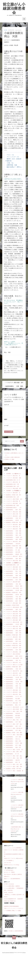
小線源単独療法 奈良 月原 (13, 573)
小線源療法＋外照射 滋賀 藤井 (13, 666)
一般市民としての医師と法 (11, 894)
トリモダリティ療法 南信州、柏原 (13, 607)
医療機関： (13, 473)
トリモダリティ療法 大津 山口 (13, 675)
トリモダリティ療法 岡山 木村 (13, 643)
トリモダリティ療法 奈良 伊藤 (13, 529)
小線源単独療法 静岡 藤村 (13, 639)
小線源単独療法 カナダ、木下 (13, 696)
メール (6, 425)
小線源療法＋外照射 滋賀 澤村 (13, 635)
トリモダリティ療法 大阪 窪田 (13, 758)
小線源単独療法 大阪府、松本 (13, 537)
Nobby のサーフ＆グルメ (10, 858)
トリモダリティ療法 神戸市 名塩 (13, 671)
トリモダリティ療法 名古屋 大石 (13, 622)
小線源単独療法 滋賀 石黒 (13, 632)
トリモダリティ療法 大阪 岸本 (13, 569)
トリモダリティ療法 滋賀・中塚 (13, 711)
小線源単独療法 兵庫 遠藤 (13, 548)
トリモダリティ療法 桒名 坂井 (13, 764)
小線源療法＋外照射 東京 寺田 (13, 592)
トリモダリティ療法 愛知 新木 (13, 751)
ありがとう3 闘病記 (9, 872)
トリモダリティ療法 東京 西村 (13, 637)
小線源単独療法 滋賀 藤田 (13, 558)
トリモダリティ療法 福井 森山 (13, 756)
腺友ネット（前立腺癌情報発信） (12, 878)
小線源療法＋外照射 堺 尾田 (12, 605)
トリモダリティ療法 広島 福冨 (13, 512)
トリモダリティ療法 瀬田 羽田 (13, 766)
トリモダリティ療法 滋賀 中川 (13, 703)
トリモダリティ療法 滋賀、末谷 (13, 690)
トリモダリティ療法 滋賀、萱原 (13, 603)
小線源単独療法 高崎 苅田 (13, 741)
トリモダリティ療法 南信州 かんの (14, 707)
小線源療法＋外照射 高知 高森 (13, 645)
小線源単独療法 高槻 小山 (13, 686)
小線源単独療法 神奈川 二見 (13, 507)
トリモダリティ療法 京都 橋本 (13, 560)
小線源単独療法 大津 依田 (13, 737)
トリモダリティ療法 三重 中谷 (13, 514)
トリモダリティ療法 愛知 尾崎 (13, 611)
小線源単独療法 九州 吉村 (12, 717)
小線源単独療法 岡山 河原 (13, 571)
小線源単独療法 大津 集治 (13, 688)
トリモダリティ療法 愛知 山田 (13, 577)
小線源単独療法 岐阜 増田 (13, 601)
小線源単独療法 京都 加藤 (13, 531)
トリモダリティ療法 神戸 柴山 (13, 724)
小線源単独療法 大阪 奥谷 (13, 584)
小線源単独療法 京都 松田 (12, 713)
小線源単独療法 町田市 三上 (13, 520)
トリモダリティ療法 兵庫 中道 (13, 613)
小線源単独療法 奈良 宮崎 (13, 579)
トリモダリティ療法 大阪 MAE (13, 626)
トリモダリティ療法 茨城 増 (12, 501)
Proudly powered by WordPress (8, 952)
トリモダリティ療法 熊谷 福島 (13, 478)
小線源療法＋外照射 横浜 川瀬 (13, 618)
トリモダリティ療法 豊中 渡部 (12, 582)
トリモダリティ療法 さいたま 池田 (13, 664)
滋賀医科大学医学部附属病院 (11, 906)
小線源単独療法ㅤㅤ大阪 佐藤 (12, 505)
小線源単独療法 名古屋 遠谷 (13, 590)
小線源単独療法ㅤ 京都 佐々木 (12, 480)
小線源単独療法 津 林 (12, 753)
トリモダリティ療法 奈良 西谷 (13, 694)
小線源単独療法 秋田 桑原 (12, 715)
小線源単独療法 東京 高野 (12, 552)
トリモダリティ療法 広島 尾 (12, 482)
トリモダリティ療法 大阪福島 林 (14, 770)
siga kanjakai (18, 30)
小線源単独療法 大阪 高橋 (13, 533)
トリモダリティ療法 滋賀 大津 (13, 503)
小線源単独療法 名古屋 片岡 (13, 681)
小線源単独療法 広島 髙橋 (13, 649)
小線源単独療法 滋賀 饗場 (13, 599)
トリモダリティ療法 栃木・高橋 (13, 692)
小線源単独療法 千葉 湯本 (13, 596)
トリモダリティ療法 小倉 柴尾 (13, 628)
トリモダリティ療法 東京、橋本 (13, 541)
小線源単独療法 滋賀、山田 (13, 609)
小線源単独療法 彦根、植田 (13, 630)
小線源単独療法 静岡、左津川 (13, 656)
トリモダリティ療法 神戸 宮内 (13, 647)
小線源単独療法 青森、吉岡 (13, 575)
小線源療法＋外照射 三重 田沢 (13, 495)
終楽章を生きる (8, 864)
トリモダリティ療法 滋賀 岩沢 (13, 567)
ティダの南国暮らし (9, 860)
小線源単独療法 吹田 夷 (12, 762)
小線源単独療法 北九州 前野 (13, 624)
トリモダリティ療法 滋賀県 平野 (13, 658)
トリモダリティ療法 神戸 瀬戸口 (13, 556)
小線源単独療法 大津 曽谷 (13, 722)
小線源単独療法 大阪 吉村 (12, 543)
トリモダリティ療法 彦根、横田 (13, 615)
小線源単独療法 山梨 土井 (13, 726)
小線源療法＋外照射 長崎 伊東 (13, 545)
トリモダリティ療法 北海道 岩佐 (13, 709)
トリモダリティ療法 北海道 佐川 (13, 588)
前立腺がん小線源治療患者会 (14, 8)
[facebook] (20, 858)
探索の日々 (7, 876)
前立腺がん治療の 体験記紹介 (12, 457)
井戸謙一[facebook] (9, 884)
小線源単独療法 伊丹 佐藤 (13, 745)
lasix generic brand (19, 816)
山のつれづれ (7, 862)
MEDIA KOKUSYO (8, 892)
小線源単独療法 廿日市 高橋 (13, 743)
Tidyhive (24, 952)
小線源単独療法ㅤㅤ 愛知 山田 (12, 565)
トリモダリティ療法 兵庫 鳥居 (12, 654)
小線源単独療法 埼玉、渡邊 (13, 700)
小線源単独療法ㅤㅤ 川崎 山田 (12, 486)
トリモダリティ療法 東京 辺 (12, 492)
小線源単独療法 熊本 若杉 (13, 509)
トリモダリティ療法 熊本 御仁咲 (13, 728)
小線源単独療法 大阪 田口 (12, 760)
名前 (5, 419)
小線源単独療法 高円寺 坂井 (13, 594)
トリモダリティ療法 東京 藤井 (13, 524)
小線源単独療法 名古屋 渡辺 (13, 677)
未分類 (5, 30)
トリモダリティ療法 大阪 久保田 (13, 734)
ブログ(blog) (16, 864)
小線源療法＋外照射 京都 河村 (13, 522)
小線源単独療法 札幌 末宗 (13, 747)
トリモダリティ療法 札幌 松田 (13, 488)
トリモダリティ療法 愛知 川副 (13, 652)
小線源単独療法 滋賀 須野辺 (13, 539)
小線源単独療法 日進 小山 (12, 739)
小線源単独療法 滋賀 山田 (13, 535)
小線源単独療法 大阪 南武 (13, 679)
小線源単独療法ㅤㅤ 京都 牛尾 (12, 484)
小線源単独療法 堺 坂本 (12, 550)
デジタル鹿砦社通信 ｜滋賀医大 (12, 886)
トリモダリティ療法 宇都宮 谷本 (13, 499)
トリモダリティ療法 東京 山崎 (13, 673)
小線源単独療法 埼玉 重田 (12, 698)
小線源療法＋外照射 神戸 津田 (13, 768)
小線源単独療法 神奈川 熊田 (13, 586)
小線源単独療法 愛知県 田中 (13, 554)
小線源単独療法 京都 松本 (13, 669)
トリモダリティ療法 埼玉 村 (12, 475)
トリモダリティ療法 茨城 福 (12, 526)
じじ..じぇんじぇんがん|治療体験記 (13, 847)
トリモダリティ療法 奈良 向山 (13, 662)
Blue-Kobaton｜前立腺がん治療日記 (13, 874)
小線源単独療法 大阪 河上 (13, 660)
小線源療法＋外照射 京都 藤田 (13, 732)
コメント (6, 404)
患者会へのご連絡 (9, 459)
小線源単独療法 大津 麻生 (13, 730)
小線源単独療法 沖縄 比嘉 (13, 641)
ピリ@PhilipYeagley (8, 870)
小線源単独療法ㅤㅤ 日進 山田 (12, 497)
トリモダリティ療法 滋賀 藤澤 (13, 620)
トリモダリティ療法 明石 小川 (13, 720)
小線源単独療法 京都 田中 (13, 518)
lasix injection (16, 807)
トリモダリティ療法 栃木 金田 (13, 516)
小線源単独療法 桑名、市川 (13, 705)
